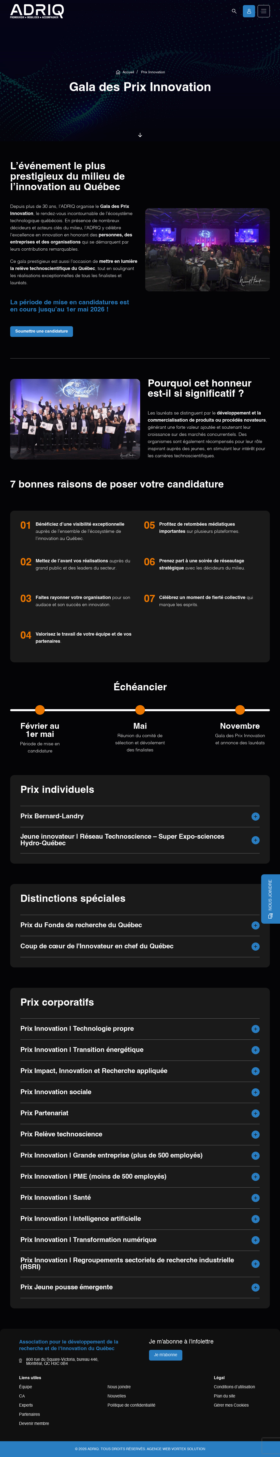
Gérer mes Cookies (231, 1406)
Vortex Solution (188, 1449)
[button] (264, 11)
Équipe (25, 1387)
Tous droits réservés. (123, 1449)
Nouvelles (117, 1396)
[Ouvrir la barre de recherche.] (234, 11)
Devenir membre (34, 1424)
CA (22, 1396)
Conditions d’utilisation (234, 1387)
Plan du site (224, 1396)
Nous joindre (119, 1387)
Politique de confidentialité (131, 1406)
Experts (26, 1406)
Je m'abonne (165, 1355)
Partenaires (29, 1415)
